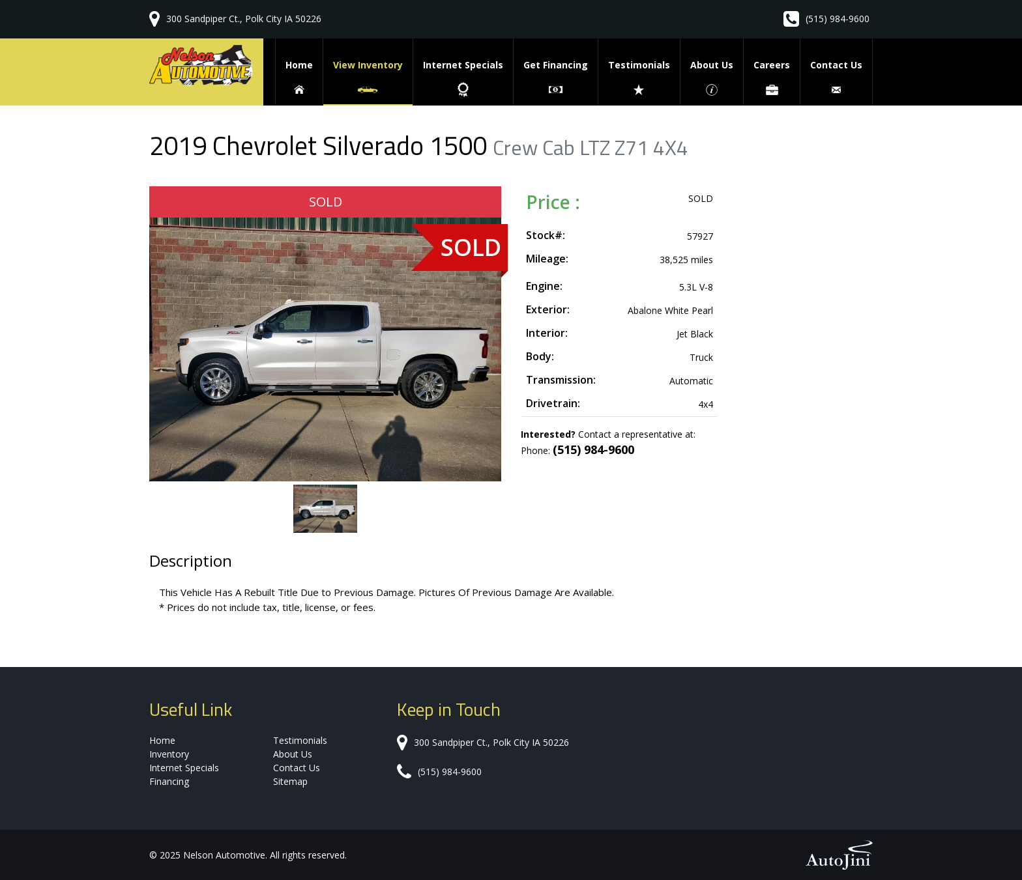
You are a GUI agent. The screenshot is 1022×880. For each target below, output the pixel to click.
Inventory (169, 754)
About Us (292, 754)
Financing (169, 781)
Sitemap (290, 781)
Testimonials (300, 740)
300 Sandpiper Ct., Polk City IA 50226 (243, 18)
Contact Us (296, 767)
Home (162, 740)
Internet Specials (184, 767)
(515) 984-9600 (837, 18)
